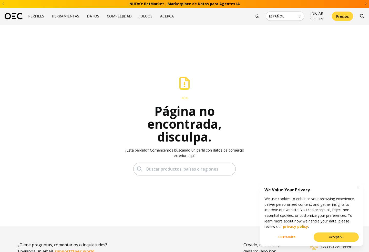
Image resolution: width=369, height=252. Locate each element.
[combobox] (285, 16)
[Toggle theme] (257, 16)
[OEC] (13, 16)
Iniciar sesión (316, 16)
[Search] (362, 16)
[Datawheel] (330, 246)
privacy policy (295, 226)
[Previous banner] (3, 4)
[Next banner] (365, 4)
